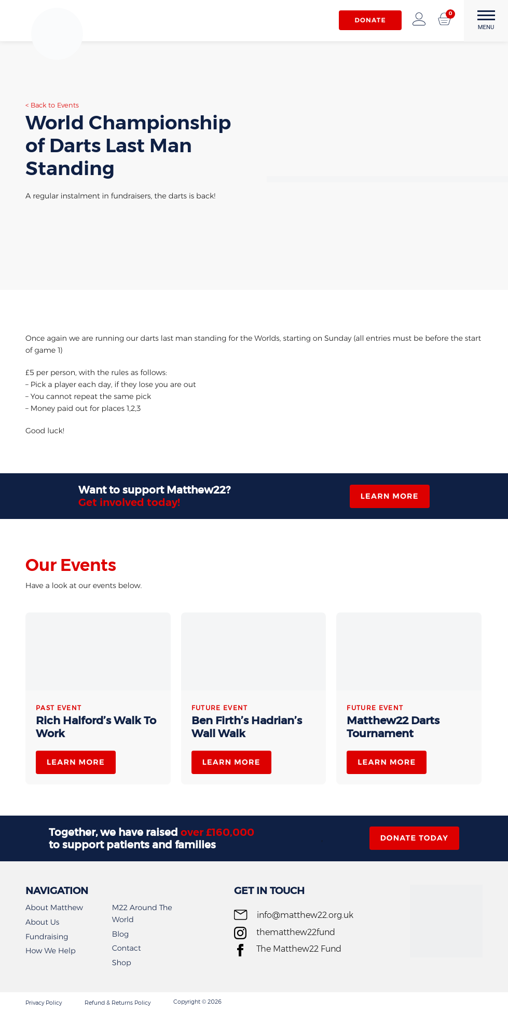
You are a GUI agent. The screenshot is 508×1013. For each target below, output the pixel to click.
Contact (126, 948)
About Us (42, 922)
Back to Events (55, 105)
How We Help (50, 950)
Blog (120, 934)
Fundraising (46, 936)
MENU (486, 20)
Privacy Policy (43, 1002)
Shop (121, 962)
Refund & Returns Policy (117, 1002)
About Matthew (54, 907)
